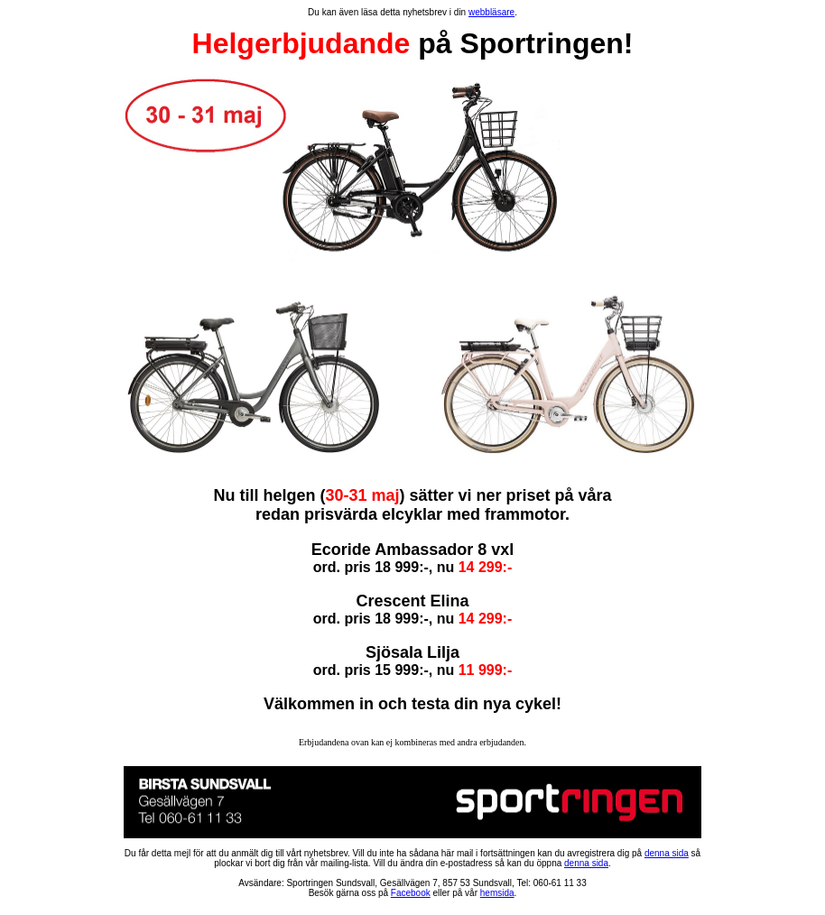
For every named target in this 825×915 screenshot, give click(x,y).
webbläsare (491, 12)
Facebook (411, 893)
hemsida (497, 893)
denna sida (666, 853)
